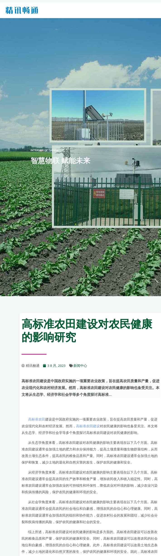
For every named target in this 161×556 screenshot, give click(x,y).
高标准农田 (36, 419)
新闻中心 (80, 365)
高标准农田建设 (88, 426)
